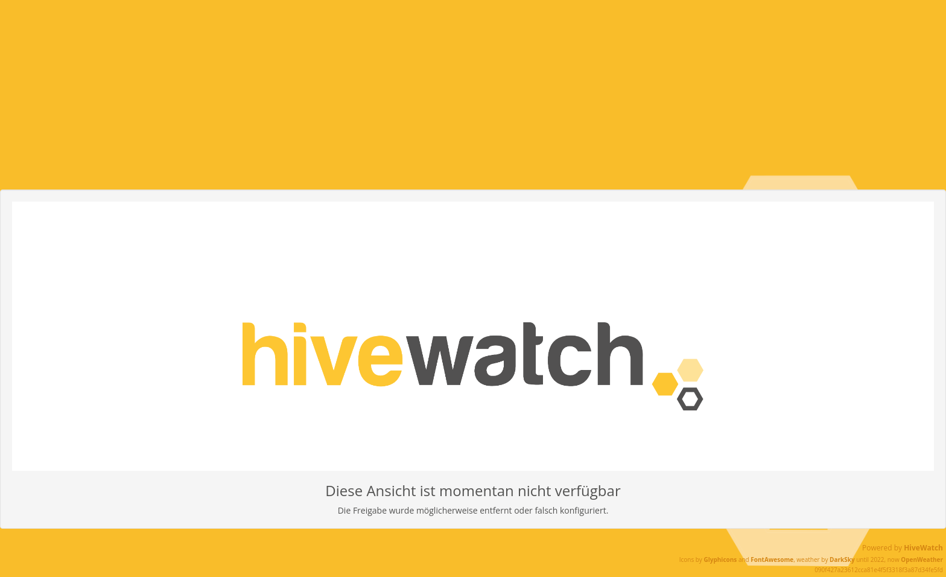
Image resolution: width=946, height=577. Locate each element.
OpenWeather (922, 559)
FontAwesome (772, 559)
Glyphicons (720, 559)
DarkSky (842, 559)
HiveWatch (923, 548)
